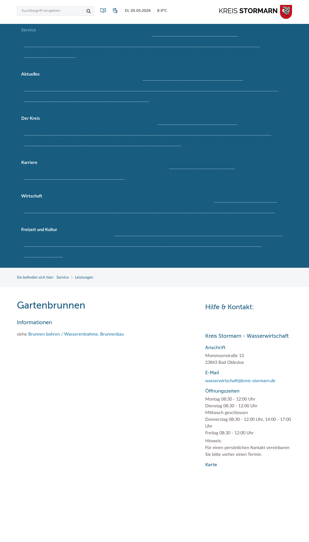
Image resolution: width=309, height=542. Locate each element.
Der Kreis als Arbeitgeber (52, 174)
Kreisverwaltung (95, 141)
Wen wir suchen (111, 185)
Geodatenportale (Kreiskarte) (182, 42)
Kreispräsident (176, 130)
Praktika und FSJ (220, 174)
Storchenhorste (270, 241)
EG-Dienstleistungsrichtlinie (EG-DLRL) (105, 208)
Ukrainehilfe (41, 107)
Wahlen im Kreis (257, 141)
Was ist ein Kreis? (122, 151)
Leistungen (116, 52)
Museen (175, 241)
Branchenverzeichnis (48, 208)
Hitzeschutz (184, 86)
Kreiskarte (149, 130)
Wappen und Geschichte (51, 151)
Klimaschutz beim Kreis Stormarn (249, 208)
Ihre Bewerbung (92, 174)
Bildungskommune (127, 86)
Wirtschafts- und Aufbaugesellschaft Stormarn (191, 218)
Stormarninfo (247, 97)
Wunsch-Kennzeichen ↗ (239, 52)
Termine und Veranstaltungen (124, 252)
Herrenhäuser (85, 241)
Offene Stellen (188, 174)
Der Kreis (30, 118)
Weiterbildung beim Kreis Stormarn (61, 185)
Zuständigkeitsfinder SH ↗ (53, 63)
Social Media (185, 97)
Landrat (121, 141)
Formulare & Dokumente (131, 41)
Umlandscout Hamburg (199, 252)
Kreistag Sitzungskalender (52, 97)
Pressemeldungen (152, 97)
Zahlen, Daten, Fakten (162, 151)
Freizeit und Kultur (39, 230)
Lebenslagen (90, 52)
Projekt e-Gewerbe (47, 218)
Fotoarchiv (158, 86)
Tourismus (164, 252)
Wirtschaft (31, 196)
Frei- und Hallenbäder (49, 241)
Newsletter (121, 97)
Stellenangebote (215, 97)
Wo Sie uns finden (196, 52)
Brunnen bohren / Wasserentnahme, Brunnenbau (76, 334)
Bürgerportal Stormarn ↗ (52, 41)
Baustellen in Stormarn (85, 86)
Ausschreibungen (45, 86)
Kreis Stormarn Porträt (114, 130)
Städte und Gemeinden (217, 141)
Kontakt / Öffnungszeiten (52, 52)
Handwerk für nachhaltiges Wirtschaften (179, 208)
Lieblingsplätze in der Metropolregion (62, 252)
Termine (271, 97)
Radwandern (239, 241)
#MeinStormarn (135, 107)
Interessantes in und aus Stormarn (59, 130)
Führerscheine (92, 41)
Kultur (109, 241)
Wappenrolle (90, 151)
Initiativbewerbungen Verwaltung (141, 174)
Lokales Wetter (93, 97)
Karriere (29, 163)
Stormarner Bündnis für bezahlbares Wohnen (107, 218)
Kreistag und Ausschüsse (216, 130)
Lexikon (138, 52)
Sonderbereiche (148, 141)
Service (28, 30)
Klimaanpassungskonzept (221, 86)
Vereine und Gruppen (243, 252)
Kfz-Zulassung (226, 42)
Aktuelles (30, 74)
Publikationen (163, 52)
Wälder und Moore (47, 263)
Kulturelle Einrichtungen (141, 241)
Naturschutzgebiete (205, 241)
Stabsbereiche (180, 141)
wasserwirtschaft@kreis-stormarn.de (240, 381)
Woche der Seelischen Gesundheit (87, 107)
